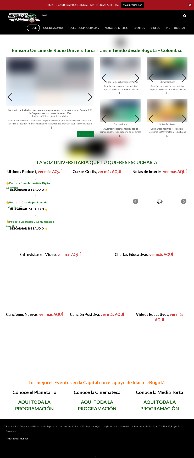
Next (121, 176)
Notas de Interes (116, 27)
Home (33, 27)
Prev (73, 176)
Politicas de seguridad (17, 438)
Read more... (85, 134)
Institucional (175, 27)
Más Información (132, 4)
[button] (90, 97)
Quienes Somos (53, 27)
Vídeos (155, 27)
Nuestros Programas (84, 27)
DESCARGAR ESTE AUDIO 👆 (27, 189)
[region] (34, 149)
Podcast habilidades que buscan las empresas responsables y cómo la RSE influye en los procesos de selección (50, 112)
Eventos (139, 27)
